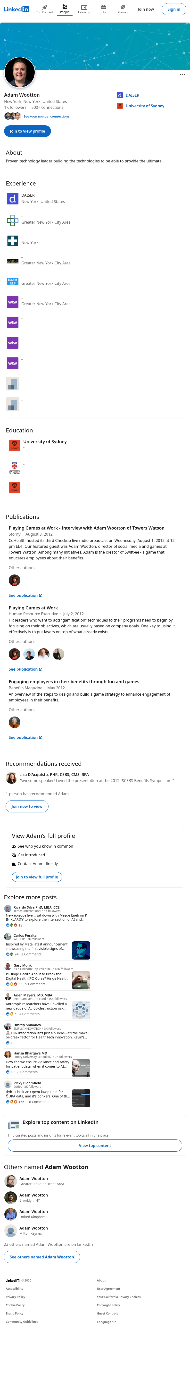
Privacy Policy (15, 1297)
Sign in (174, 9)
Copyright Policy (108, 1305)
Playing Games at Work (33, 608)
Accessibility (14, 1289)
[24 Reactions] (12, 954)
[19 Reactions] (10, 1071)
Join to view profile (27, 131)
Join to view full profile (37, 877)
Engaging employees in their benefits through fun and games (74, 681)
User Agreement (108, 1289)
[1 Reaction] (9, 1042)
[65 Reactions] (14, 983)
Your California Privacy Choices (119, 1297)
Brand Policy (14, 1313)
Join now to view (27, 806)
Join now (146, 9)
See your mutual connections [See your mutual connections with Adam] (46, 116)
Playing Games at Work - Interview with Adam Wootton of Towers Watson (87, 528)
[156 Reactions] (15, 1101)
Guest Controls (107, 1313)
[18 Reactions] (14, 925)
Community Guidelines (22, 1322)
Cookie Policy (15, 1305)
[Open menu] (183, 75)
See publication (25, 595)
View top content (95, 1145)
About (101, 1280)
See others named (42, 1257)
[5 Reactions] (11, 1013)
